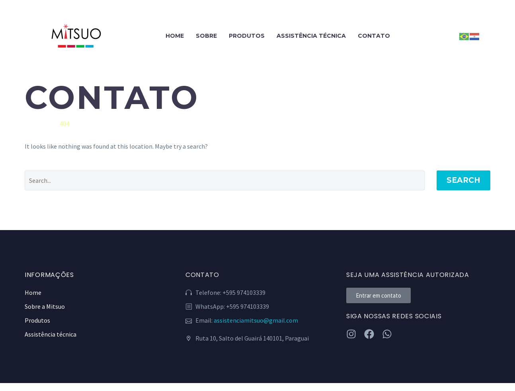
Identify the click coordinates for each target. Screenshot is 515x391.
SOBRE (206, 35)
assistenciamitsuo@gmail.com (256, 320)
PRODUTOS (247, 35)
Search (463, 180)
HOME (175, 35)
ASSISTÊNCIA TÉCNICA (311, 35)
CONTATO (374, 35)
